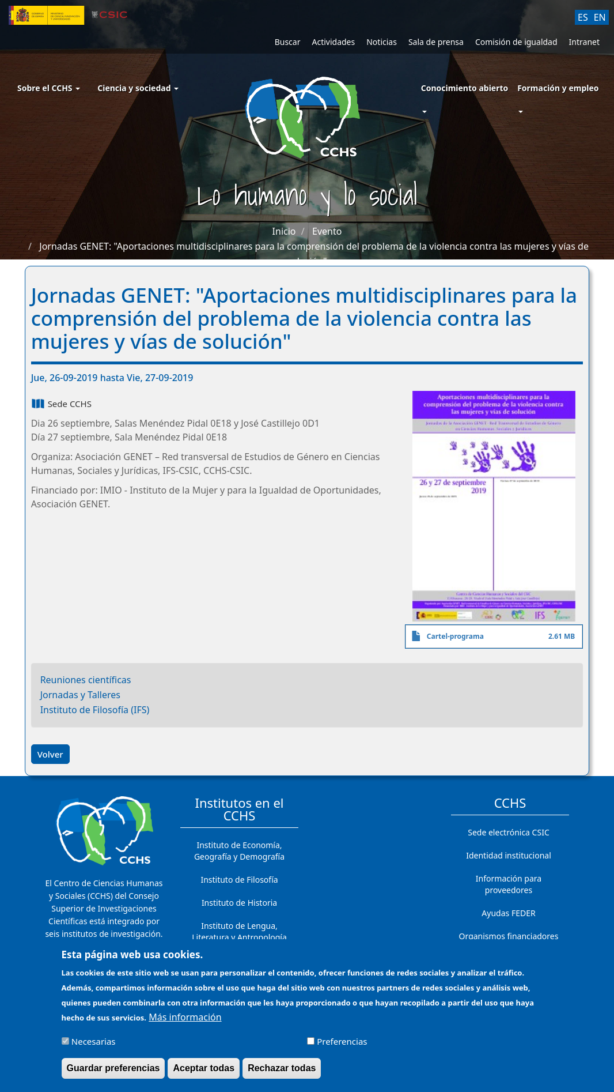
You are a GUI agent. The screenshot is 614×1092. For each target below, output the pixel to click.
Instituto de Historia (239, 902)
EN (600, 17)
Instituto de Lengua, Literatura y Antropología (239, 931)
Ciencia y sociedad (138, 87)
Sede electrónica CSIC (508, 832)
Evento (327, 231)
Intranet (584, 41)
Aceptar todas (203, 1072)
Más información (185, 1021)
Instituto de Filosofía (239, 879)
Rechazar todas (282, 1072)
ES (583, 17)
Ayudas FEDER (508, 913)
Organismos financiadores (509, 936)
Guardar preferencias (113, 1072)
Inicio (284, 231)
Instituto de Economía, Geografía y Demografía (239, 850)
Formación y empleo (557, 87)
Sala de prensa (436, 41)
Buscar (288, 41)
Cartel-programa (455, 636)
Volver (50, 754)
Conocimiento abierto (465, 87)
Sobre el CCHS (48, 87)
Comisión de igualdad (516, 41)
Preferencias (342, 1045)
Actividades (333, 41)
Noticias (381, 41)
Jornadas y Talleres (80, 694)
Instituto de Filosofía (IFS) (95, 709)
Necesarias (93, 1045)
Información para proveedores (508, 884)
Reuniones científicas (85, 679)
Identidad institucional (508, 855)
